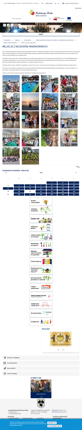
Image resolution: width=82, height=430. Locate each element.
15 (52, 188)
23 (63, 191)
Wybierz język (49, 3)
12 (19, 188)
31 (74, 194)
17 (74, 188)
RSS (42, 3)
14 (41, 188)
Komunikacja (40, 418)
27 (30, 194)
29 (52, 194)
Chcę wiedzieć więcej (54, 426)
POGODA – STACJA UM (33, 3)
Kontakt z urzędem (13, 357)
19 (19, 191)
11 (8, 188)
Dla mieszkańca (27, 40)
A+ (55, 3)
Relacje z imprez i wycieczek (10, 42)
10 (74, 185)
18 (77, 352)
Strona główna (7, 40)
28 (41, 194)
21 (41, 191)
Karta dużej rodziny (28, 418)
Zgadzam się (52, 422)
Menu (41, 34)
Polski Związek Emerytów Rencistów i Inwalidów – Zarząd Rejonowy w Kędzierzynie (54, 40)
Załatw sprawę (12, 373)
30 (63, 194)
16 (63, 188)
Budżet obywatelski (14, 418)
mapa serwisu (78, 8)
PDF (79, 167)
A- (58, 3)
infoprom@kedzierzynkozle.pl (42, 410)
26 (19, 194)
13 (30, 188)
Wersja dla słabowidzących (71, 3)
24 (74, 191)
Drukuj (78, 166)
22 (52, 191)
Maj (41, 172)
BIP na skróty (11, 368)
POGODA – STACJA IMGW (22, 3)
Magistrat (17, 40)
